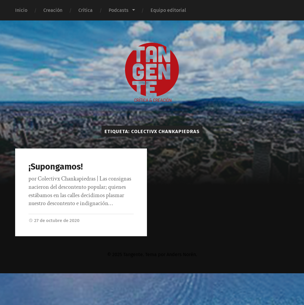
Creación (52, 10)
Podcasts (119, 10)
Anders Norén (181, 254)
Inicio (21, 10)
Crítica (85, 10)
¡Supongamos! (55, 167)
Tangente (133, 254)
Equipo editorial (168, 10)
